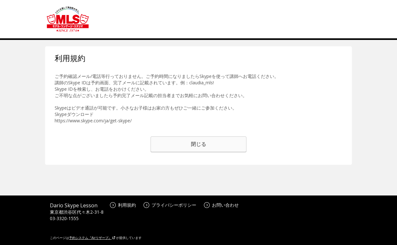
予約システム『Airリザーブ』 (92, 237)
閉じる (198, 144)
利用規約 (123, 205)
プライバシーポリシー (170, 205)
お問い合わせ (221, 205)
